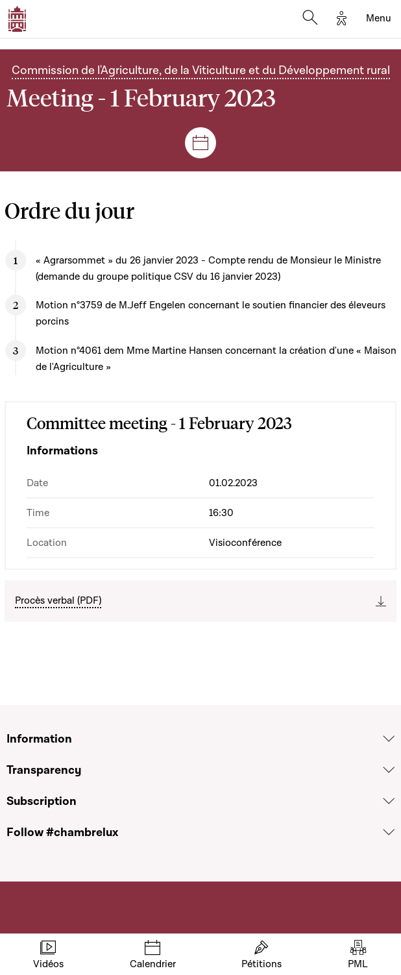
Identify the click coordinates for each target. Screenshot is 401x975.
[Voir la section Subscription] (389, 801)
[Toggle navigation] (379, 18)
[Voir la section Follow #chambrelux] (389, 832)
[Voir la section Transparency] (389, 770)
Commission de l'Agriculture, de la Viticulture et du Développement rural (201, 70)
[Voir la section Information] (389, 739)
